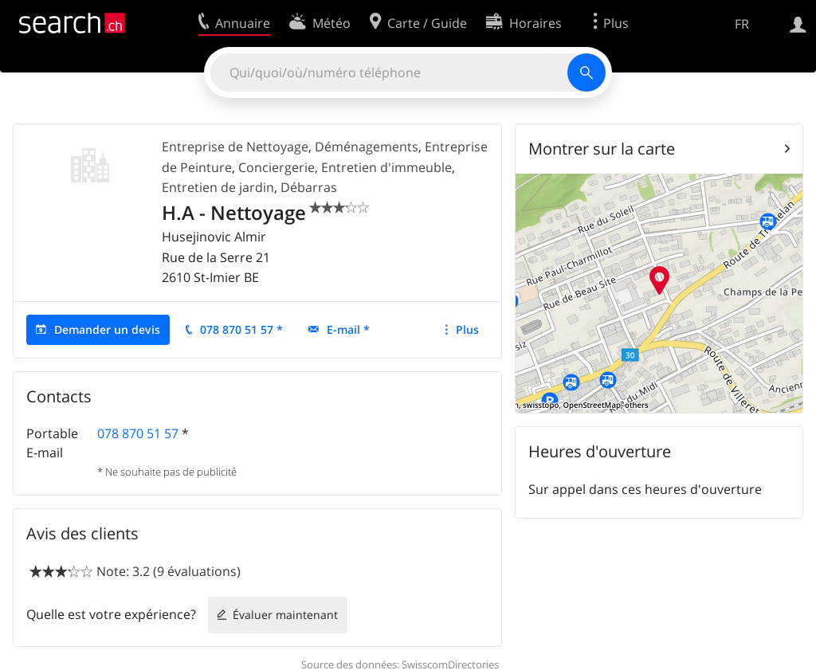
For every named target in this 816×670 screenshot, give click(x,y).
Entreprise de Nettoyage (235, 146)
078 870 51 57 (137, 433)
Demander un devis (107, 329)
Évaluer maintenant (285, 614)
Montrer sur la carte (601, 148)
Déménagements (366, 146)
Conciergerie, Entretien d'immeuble (345, 167)
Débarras (308, 187)
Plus (467, 329)
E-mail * (348, 329)
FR (742, 24)
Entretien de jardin (218, 187)
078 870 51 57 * (241, 329)
